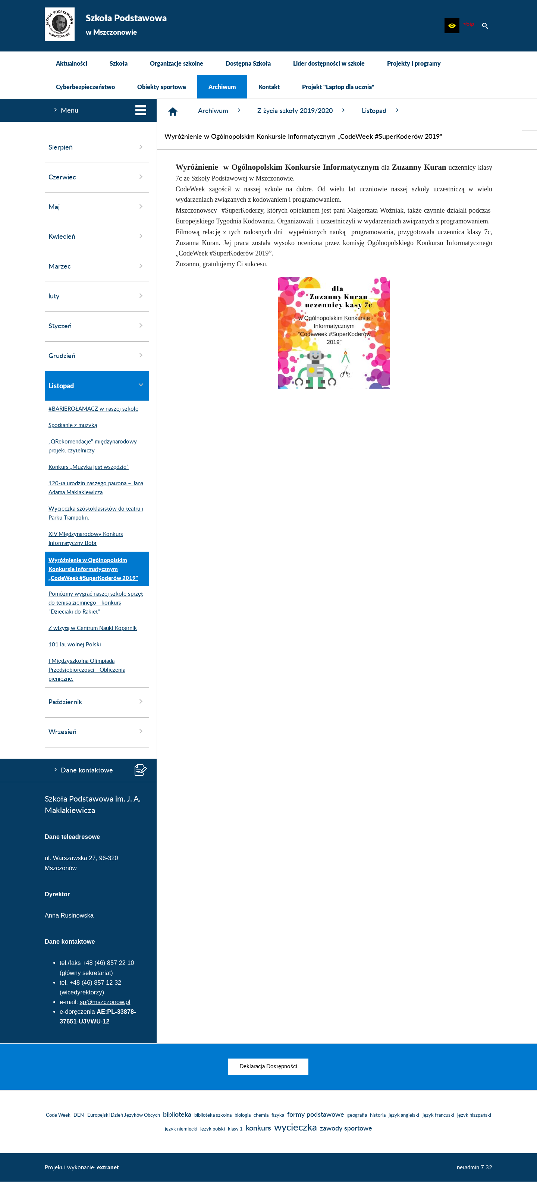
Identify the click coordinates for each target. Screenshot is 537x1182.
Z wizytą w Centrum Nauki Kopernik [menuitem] (91, 628)
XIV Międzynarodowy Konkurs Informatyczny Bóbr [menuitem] (84, 539)
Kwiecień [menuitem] (96, 236)
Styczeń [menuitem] (96, 325)
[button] (452, 25)
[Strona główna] (173, 112)
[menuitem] (71, 63)
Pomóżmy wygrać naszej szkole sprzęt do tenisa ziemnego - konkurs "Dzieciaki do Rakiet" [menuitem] (94, 603)
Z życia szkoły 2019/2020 (302, 111)
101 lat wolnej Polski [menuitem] (73, 645)
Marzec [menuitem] (96, 265)
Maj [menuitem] (96, 206)
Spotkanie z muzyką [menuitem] (71, 425)
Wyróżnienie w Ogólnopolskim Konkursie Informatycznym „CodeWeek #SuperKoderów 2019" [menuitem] (91, 569)
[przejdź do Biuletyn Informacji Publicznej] (529, 138)
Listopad (381, 111)
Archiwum (220, 111)
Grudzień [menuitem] (96, 355)
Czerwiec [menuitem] (96, 176)
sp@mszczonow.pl (105, 1001)
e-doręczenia (77, 1011)
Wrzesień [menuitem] (96, 731)
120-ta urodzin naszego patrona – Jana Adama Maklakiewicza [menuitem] (94, 488)
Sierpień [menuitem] (96, 146)
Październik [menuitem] (96, 701)
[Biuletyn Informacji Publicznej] (468, 25)
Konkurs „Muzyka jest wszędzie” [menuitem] (87, 467)
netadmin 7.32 (474, 1167)
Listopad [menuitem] (96, 385)
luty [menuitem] (96, 295)
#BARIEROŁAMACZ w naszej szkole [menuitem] (91, 409)
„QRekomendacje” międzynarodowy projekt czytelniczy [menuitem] (91, 446)
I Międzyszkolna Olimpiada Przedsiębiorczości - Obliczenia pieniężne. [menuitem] (85, 670)
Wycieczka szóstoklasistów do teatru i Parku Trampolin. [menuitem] (94, 513)
